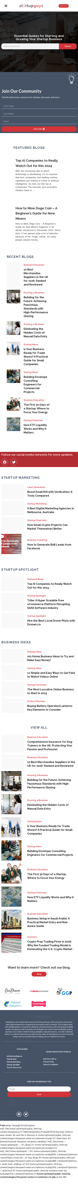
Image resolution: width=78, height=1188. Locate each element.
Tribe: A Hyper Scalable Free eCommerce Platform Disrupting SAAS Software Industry (48, 604)
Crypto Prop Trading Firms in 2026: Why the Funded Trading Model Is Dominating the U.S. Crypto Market (49, 945)
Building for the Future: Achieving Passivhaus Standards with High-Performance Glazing (49, 783)
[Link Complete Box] (39, 175)
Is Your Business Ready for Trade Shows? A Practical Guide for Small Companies (36, 357)
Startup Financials (33, 420)
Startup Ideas (34, 651)
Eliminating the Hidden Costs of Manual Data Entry (35, 332)
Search (68, 46)
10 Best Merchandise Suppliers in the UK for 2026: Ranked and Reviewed (36, 277)
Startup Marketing (37, 503)
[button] (6, 6)
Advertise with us (49, 1067)
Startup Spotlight (36, 595)
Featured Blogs (35, 579)
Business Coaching (37, 540)
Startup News (31, 344)
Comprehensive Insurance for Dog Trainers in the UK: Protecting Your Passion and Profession (49, 745)
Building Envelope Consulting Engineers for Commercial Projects (35, 384)
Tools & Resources (14, 1076)
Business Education (34, 265)
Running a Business (34, 292)
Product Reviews (36, 701)
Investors (32, 937)
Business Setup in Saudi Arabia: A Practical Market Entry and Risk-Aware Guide (48, 922)
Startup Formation (36, 684)
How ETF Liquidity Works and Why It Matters (35, 428)
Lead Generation (36, 487)
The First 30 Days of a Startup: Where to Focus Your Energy (37, 408)
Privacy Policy (48, 1070)
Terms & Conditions (50, 1073)
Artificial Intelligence (14, 1064)
